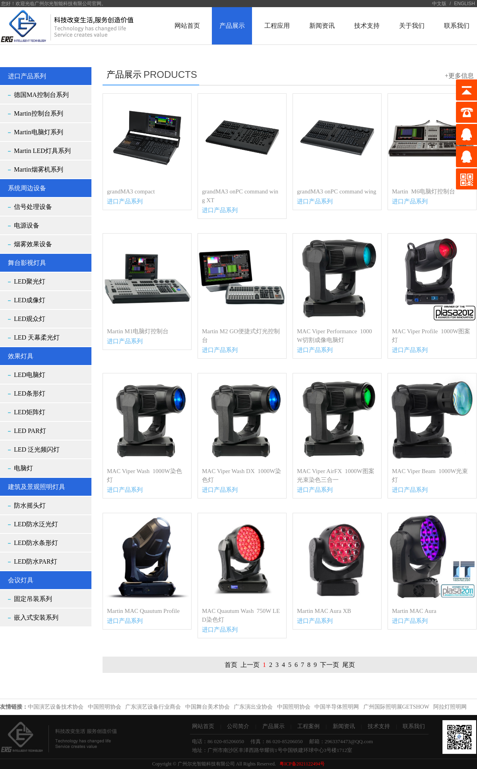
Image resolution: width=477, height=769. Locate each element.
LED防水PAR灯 (35, 561)
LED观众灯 (29, 318)
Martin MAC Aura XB (324, 611)
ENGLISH (464, 3)
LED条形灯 (29, 393)
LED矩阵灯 (29, 412)
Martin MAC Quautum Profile (143, 611)
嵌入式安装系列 (36, 617)
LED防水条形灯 (36, 542)
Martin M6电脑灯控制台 (423, 191)
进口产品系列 (27, 76)
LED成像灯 (29, 300)
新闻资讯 (344, 726)
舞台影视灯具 (27, 262)
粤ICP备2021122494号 (302, 764)
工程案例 (308, 726)
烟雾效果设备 (33, 244)
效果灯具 (20, 356)
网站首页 (203, 726)
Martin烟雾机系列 (38, 169)
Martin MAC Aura (414, 611)
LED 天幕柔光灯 (37, 337)
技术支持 (379, 726)
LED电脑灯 (29, 374)
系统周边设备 (27, 188)
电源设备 (26, 225)
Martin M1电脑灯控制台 (138, 331)
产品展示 (273, 726)
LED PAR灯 (30, 430)
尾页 (348, 664)
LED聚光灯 (29, 281)
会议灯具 (20, 580)
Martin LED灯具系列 (42, 150)
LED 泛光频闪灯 (37, 449)
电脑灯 (23, 468)
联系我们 (414, 726)
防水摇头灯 (30, 505)
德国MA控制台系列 (41, 94)
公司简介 (238, 726)
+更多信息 (459, 75)
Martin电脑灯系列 (38, 132)
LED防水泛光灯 (36, 524)
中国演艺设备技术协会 (55, 707)
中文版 (439, 3)
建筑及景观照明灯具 (36, 486)
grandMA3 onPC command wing (336, 191)
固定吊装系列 (33, 598)
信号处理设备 (33, 206)
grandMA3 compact (131, 191)
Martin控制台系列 (38, 113)
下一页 (329, 664)
